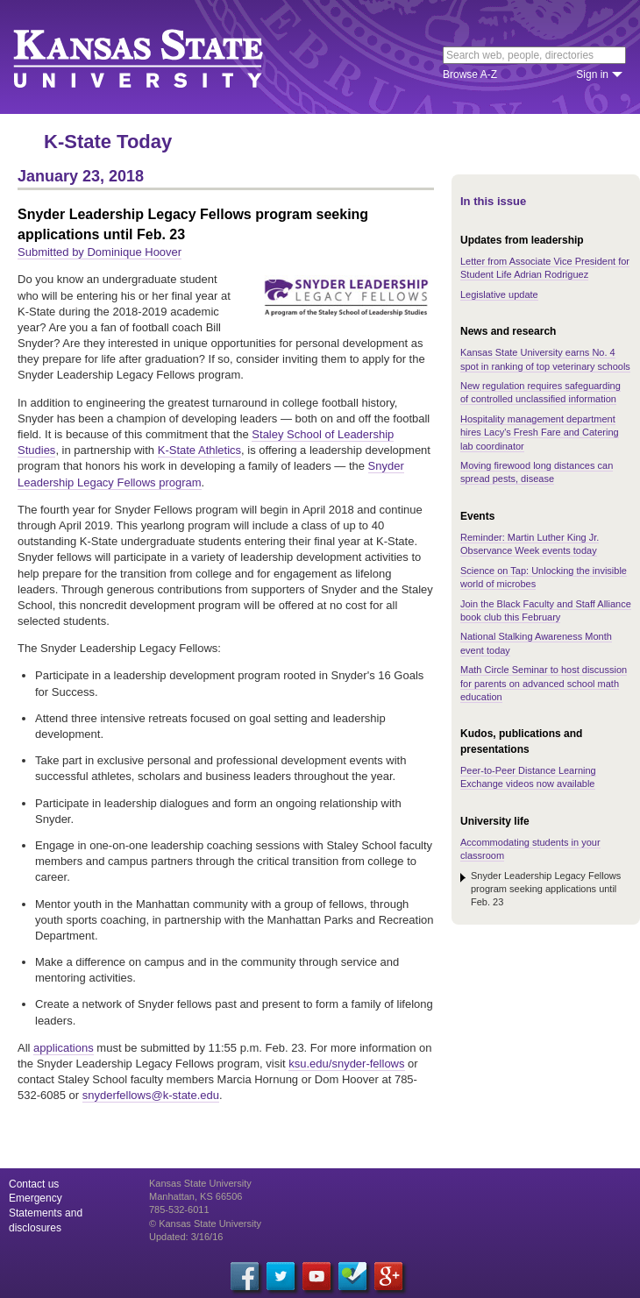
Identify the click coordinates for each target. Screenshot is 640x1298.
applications (63, 1047)
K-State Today (108, 141)
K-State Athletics (199, 450)
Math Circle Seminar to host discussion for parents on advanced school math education (543, 683)
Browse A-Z (470, 74)
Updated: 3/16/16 (186, 1236)
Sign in (592, 74)
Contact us (34, 1184)
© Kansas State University (205, 1223)
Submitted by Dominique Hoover (99, 252)
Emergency (35, 1198)
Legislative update (499, 294)
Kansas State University (160, 57)
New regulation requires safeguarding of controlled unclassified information (540, 392)
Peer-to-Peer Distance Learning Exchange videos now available (528, 777)
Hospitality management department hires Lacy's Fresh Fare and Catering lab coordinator (539, 432)
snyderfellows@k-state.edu (150, 1095)
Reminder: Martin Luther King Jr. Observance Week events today (529, 544)
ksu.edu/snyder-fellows (346, 1063)
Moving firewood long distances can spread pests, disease (536, 472)
